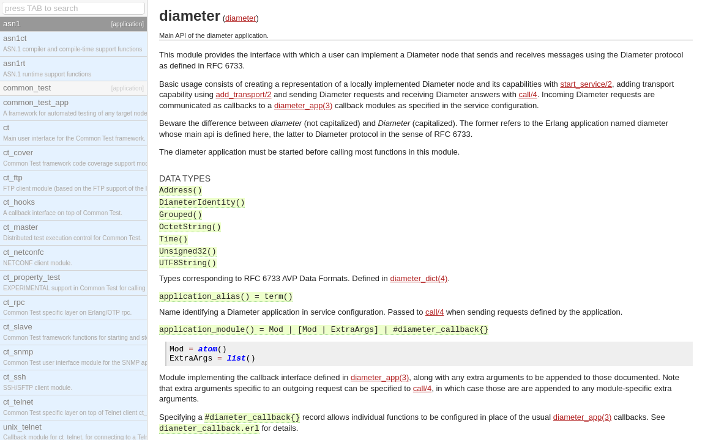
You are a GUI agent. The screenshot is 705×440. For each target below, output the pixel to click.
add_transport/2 (244, 94)
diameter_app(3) (303, 105)
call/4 (528, 94)
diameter (240, 18)
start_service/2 (586, 84)
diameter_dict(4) (418, 278)
